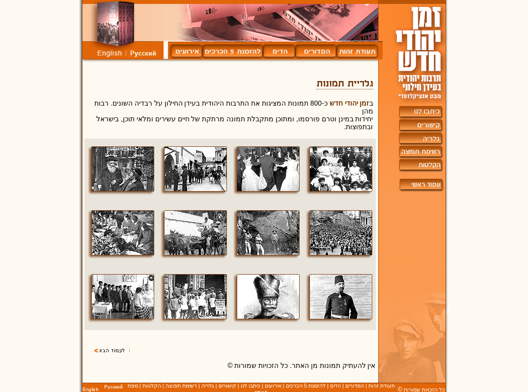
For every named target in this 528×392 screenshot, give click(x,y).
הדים (335, 386)
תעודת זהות (381, 386)
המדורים (354, 386)
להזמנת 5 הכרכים (306, 386)
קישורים (227, 386)
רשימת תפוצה (181, 386)
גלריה (207, 386)
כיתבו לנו (250, 386)
